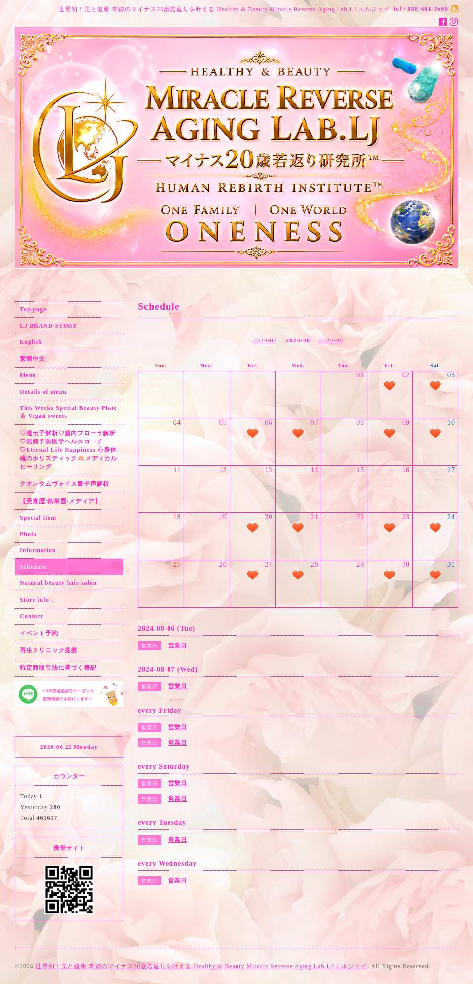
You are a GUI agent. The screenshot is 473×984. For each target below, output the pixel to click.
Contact (31, 616)
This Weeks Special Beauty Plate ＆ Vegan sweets (68, 412)
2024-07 (265, 340)
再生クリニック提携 (48, 650)
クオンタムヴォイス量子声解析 (64, 483)
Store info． (38, 599)
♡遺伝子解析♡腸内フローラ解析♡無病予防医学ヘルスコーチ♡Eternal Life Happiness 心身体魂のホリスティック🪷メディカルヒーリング (68, 450)
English (31, 342)
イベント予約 (39, 633)
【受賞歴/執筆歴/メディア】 (60, 501)
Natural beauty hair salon (58, 582)
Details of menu (43, 391)
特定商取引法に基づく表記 (58, 667)
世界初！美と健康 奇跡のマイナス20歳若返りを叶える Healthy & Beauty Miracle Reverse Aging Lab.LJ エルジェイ (201, 966)
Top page (33, 309)
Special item (38, 517)
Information (38, 550)
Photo (28, 534)
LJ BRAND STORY (48, 325)
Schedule (33, 566)
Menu (28, 375)
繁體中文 (32, 358)
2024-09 (331, 340)
